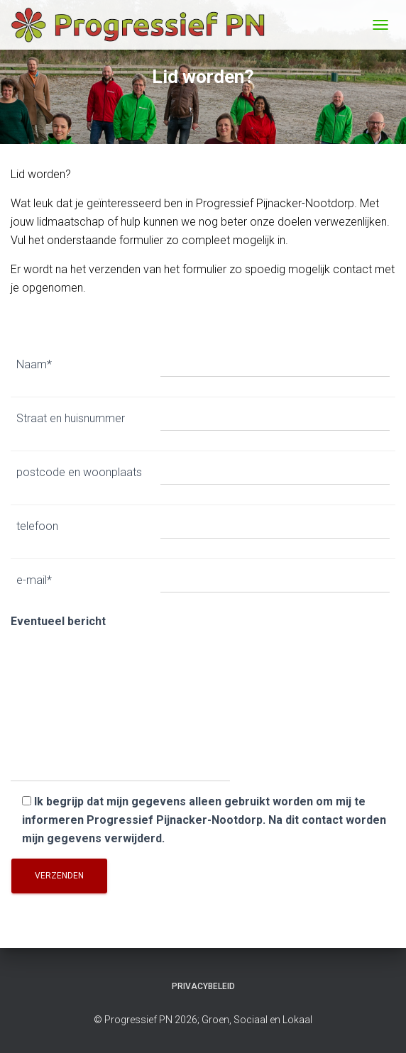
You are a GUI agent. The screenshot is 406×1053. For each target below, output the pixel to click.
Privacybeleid (203, 986)
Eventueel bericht (120, 698)
